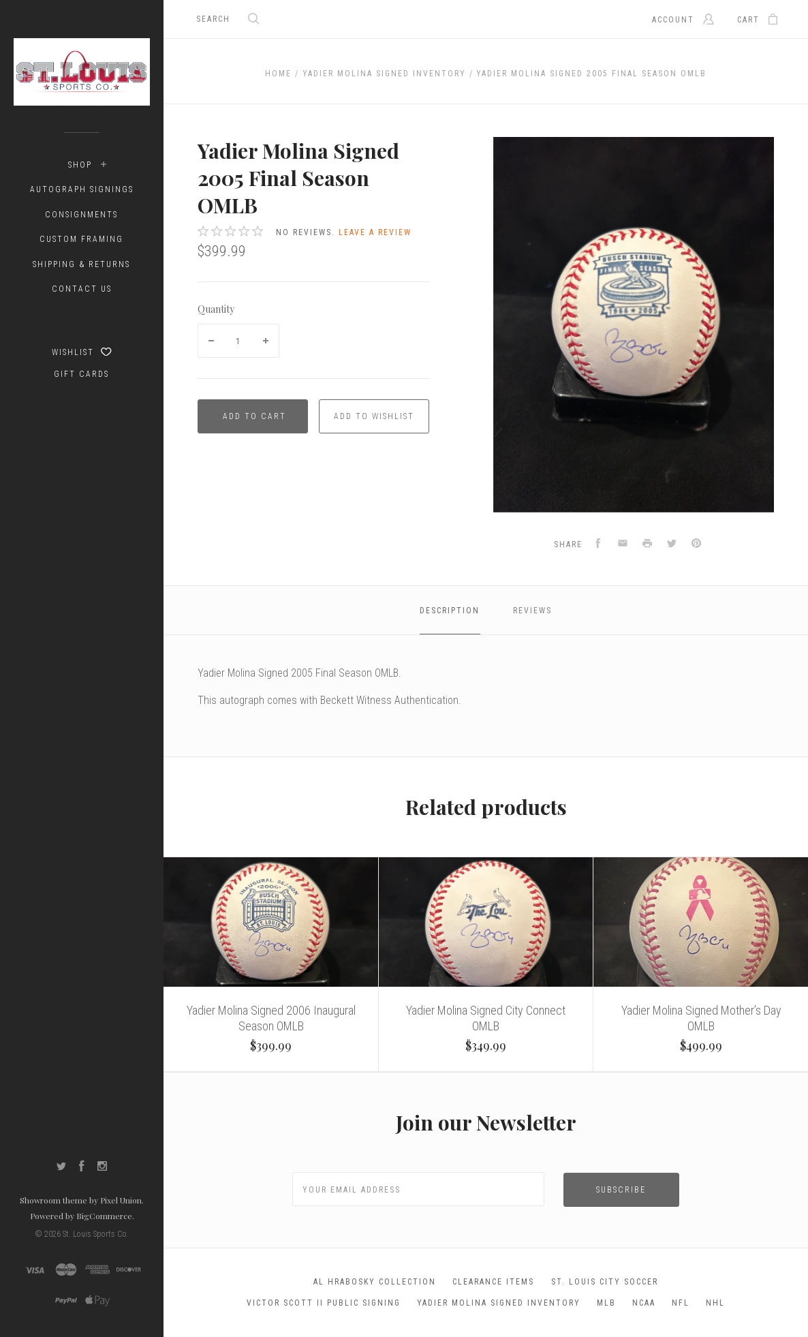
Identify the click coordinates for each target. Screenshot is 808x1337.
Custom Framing (81, 239)
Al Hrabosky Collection (374, 1282)
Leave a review (375, 232)
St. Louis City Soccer (604, 1282)
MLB (606, 1303)
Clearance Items (493, 1282)
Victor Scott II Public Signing (324, 1303)
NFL (680, 1303)
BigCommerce (104, 1215)
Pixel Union (121, 1200)
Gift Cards (81, 374)
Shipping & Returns (81, 264)
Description (450, 610)
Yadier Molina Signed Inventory (498, 1303)
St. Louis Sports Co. (96, 1234)
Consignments (81, 214)
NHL (715, 1303)
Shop (80, 165)
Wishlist (82, 351)
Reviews (532, 610)
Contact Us (82, 289)
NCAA (643, 1303)
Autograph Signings (82, 189)
